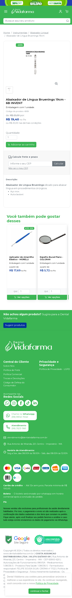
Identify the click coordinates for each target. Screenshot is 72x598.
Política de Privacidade (47, 583)
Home (6, 32)
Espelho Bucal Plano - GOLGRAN (51, 258)
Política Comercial (12, 374)
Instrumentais (20, 32)
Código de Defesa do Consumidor (14, 384)
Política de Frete (11, 370)
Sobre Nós (8, 366)
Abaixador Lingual (39, 32)
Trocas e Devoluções (14, 378)
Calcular (58, 163)
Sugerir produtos (15, 325)
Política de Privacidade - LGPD (54, 369)
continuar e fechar (39, 591)
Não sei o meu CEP (18, 168)
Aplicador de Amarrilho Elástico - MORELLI (21, 258)
